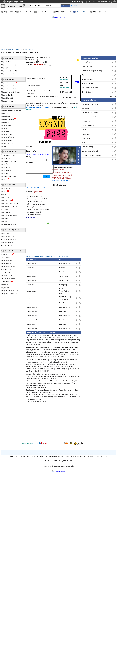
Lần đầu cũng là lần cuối (90, 151)
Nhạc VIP (4, 146)
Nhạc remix (5, 131)
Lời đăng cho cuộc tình (89, 117)
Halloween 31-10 (7, 285)
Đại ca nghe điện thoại (8, 239)
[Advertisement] (53, 422)
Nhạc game (5, 173)
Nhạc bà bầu (5, 167)
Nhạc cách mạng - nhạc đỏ (10, 203)
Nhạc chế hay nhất (7, 74)
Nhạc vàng (4, 221)
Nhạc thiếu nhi (6, 200)
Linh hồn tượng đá (88, 125)
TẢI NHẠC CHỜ (14, 6)
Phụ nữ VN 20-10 (7, 288)
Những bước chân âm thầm (91, 155)
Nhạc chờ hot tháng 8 (8, 101)
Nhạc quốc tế (5, 212)
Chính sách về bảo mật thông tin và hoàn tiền (58, 466)
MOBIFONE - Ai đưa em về (61, 172)
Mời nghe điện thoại (7, 242)
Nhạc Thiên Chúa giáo (8, 176)
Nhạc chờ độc (9, 106)
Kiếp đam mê (86, 121)
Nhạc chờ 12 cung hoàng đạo (11, 110)
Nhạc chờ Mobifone (27, 12)
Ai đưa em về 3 (32, 324)
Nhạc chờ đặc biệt (11, 151)
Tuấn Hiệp (19, 49)
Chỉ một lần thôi (87, 92)
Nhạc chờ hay (9, 58)
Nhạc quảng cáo (6, 170)
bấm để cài (64, 79)
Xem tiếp (113, 96)
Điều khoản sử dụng (105, 2)
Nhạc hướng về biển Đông (10, 215)
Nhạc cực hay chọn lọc (9, 65)
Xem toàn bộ (30, 217)
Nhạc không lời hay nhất (9, 71)
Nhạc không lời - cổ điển (9, 206)
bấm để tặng (64, 87)
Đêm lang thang (87, 147)
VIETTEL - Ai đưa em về (60, 170)
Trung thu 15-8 (6, 281)
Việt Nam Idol (5, 194)
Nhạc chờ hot (9, 79)
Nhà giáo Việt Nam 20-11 (9, 291)
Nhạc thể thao (6, 158)
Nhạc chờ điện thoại (12, 230)
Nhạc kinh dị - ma (7, 143)
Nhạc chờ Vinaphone (44, 12)
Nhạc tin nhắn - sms (7, 236)
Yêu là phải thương (88, 79)
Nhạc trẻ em (5, 164)
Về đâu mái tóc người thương (92, 71)
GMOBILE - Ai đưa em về (61, 181)
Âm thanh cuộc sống (8, 155)
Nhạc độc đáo (6, 116)
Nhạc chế (4, 128)
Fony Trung (63, 303)
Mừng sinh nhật (6, 254)
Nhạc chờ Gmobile (99, 12)
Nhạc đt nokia (5, 233)
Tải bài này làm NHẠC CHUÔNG (37, 107)
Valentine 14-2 (6, 269)
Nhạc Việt (4, 218)
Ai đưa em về (28, 49)
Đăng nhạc (92, 2)
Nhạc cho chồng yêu (8, 137)
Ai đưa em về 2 (32, 316)
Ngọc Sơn (62, 272)
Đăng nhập (83, 2)
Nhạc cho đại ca (6, 140)
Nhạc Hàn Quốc (6, 62)
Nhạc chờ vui (5, 122)
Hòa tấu (62, 268)
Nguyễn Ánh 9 (38, 192)
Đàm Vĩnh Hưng (64, 263)
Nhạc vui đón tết (6, 260)
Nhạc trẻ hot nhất (7, 98)
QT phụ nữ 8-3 (6, 272)
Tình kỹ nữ (85, 108)
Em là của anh (87, 62)
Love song (4, 209)
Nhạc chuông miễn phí (15, 2)
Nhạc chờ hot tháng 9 (8, 83)
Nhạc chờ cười (6, 125)
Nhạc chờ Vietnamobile (64, 12)
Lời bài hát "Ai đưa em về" (35, 188)
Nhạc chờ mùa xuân (8, 266)
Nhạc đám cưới (6, 263)
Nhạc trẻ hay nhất (7, 68)
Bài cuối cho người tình (90, 113)
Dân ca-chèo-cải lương (8, 224)
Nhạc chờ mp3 (10, 185)
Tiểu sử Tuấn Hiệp (59, 185)
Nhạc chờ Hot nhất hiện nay (10, 92)
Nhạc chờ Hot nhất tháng (9, 86)
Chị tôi (84, 130)
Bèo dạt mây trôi (87, 83)
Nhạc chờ (4, 49)
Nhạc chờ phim (6, 188)
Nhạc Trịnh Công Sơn (8, 161)
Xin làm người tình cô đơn (90, 104)
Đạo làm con (86, 75)
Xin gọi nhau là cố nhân (90, 88)
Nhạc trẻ (4, 191)
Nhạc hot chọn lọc (7, 95)
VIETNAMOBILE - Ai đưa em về (63, 178)
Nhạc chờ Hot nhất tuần (9, 89)
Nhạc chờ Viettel (10, 12)
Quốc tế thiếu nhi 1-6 (8, 278)
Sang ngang (86, 138)
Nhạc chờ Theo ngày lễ (13, 251)
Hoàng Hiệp (63, 285)
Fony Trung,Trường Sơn (64, 291)
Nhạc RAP (4, 113)
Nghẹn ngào (86, 134)
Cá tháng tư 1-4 (6, 275)
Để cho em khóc (87, 66)
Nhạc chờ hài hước (7, 119)
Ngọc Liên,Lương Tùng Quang (65, 298)
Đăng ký (75, 1)
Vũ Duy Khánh (64, 276)
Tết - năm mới (6, 257)
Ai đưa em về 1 (32, 307)
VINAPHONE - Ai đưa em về (62, 175)
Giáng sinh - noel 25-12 (9, 294)
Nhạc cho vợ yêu (6, 134)
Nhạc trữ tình (5, 197)
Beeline (11, 49)
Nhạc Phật (4, 179)
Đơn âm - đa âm (6, 245)
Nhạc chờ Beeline (83, 12)
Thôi (83, 142)
